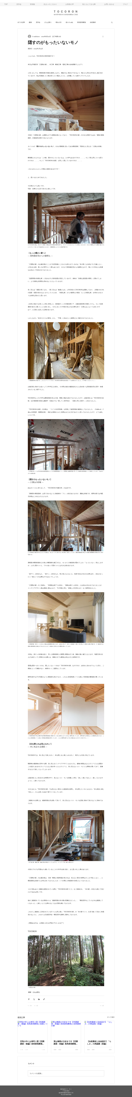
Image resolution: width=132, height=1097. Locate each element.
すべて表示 (110, 1017)
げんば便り (48, 22)
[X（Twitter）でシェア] (34, 999)
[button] (112, 22)
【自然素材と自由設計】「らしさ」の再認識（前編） (99, 1043)
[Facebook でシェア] (29, 999)
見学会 (38, 22)
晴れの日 (58, 22)
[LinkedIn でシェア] (39, 999)
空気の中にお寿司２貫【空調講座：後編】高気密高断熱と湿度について (32, 1043)
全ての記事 (21, 22)
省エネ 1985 (69, 22)
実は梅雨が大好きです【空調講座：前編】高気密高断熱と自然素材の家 (66, 1043)
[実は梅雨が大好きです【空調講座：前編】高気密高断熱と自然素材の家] (66, 1029)
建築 (30, 22)
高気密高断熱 (81, 22)
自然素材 (93, 22)
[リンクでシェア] (44, 999)
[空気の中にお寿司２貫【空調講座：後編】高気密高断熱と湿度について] (32, 1029)
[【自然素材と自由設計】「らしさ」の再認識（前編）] (99, 1029)
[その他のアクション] (103, 36)
